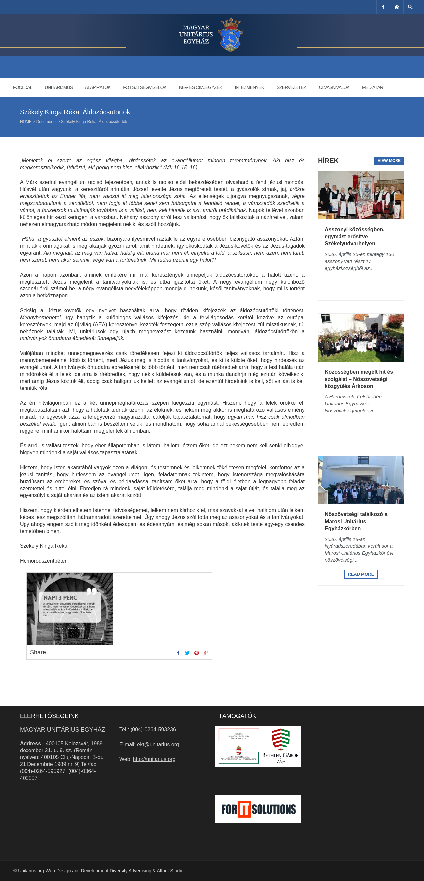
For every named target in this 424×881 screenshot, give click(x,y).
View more (389, 160)
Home (26, 121)
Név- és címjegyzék (200, 87)
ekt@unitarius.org (158, 744)
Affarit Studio (170, 870)
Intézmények (249, 87)
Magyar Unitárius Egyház (62, 729)
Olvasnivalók (334, 87)
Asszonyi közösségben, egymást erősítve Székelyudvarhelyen (355, 236)
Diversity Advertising (130, 870)
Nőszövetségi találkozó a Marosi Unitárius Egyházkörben (356, 521)
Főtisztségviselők (144, 87)
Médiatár (372, 87)
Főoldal (22, 87)
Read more (361, 574)
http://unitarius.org (154, 759)
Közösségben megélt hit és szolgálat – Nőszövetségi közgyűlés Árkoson (359, 379)
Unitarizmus (59, 87)
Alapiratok (98, 87)
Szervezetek (291, 87)
